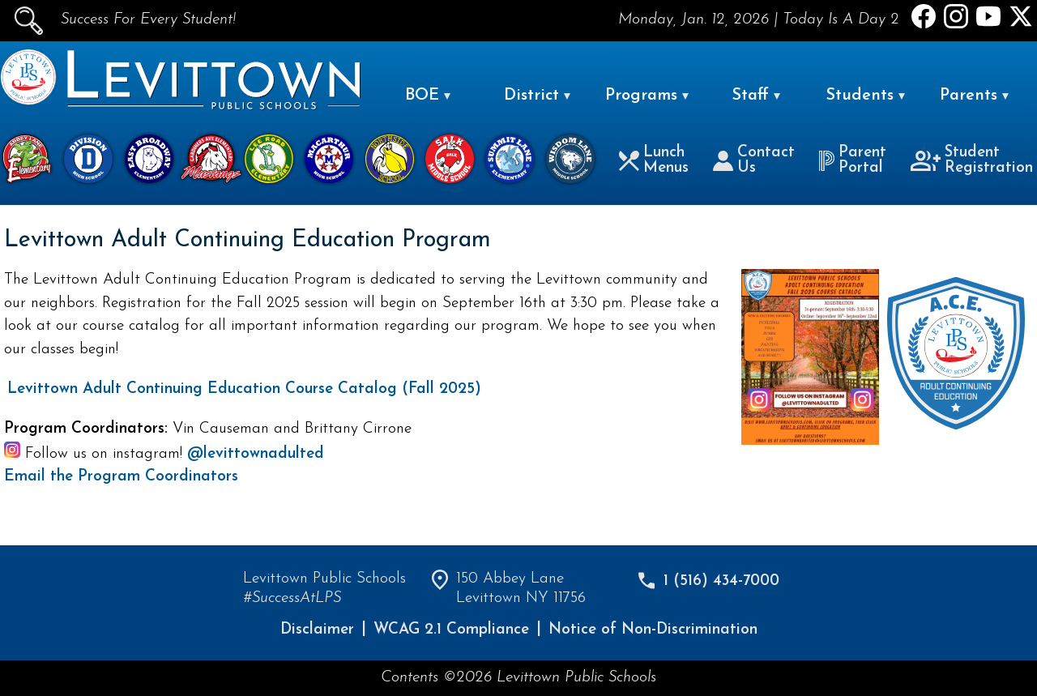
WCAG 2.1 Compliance (451, 630)
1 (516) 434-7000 (721, 581)
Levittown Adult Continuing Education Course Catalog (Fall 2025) (244, 389)
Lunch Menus (654, 160)
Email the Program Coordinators (121, 477)
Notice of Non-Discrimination (652, 630)
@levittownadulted (255, 454)
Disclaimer (317, 630)
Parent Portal (852, 160)
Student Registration (972, 160)
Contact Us (754, 160)
